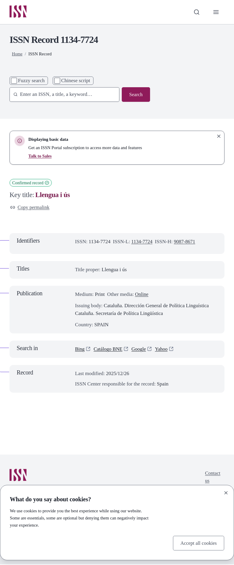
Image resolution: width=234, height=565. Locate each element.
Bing (80, 350)
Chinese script (75, 81)
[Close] (226, 492)
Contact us (212, 477)
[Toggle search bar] (196, 12)
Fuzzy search (31, 81)
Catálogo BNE (109, 350)
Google (140, 350)
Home (17, 54)
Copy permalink (30, 207)
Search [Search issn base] (136, 95)
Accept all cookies (198, 543)
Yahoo (163, 350)
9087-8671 (185, 242)
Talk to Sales (40, 156)
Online (142, 295)
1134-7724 (142, 242)
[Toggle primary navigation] (215, 12)
